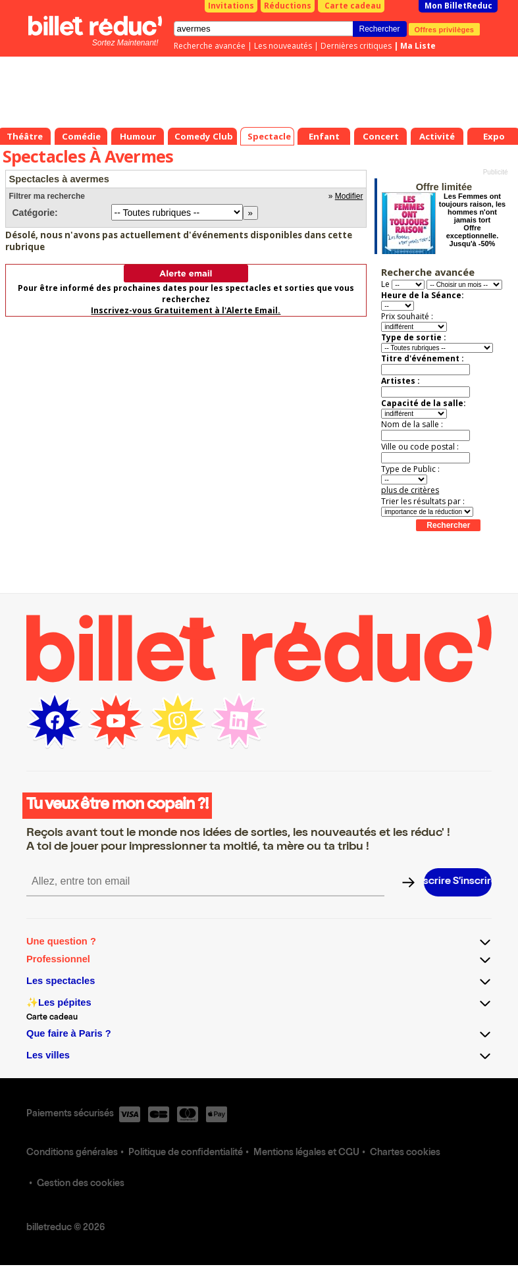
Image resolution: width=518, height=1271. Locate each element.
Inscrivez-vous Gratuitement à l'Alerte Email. (185, 310)
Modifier (349, 196)
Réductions (287, 5)
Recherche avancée (210, 45)
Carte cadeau (352, 5)
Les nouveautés (283, 45)
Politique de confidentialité (185, 1153)
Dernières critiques (356, 45)
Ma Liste (418, 45)
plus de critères (410, 490)
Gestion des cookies (80, 1184)
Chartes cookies (405, 1153)
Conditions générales (72, 1153)
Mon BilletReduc (458, 5)
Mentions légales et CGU (306, 1153)
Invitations (231, 5)
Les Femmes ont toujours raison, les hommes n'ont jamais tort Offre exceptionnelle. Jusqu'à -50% (472, 219)
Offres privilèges (445, 29)
